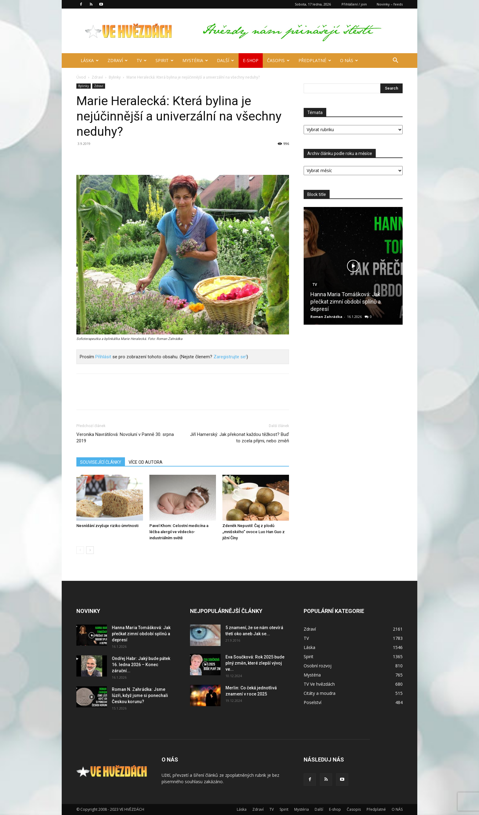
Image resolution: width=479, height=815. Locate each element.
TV (142, 60)
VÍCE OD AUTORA (146, 462)
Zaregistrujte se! (230, 357)
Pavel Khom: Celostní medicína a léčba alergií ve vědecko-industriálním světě (178, 531)
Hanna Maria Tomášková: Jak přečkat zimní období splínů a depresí (345, 301)
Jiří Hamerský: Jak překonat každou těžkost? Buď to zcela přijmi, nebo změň (239, 438)
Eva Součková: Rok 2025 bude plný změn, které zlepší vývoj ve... (254, 663)
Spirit (164, 60)
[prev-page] (80, 550)
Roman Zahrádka (326, 316)
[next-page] (90, 550)
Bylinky (115, 77)
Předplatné (314, 60)
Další (225, 60)
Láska (90, 60)
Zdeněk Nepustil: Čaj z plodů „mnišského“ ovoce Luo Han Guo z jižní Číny (253, 531)
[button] (395, 61)
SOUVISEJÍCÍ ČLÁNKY (100, 462)
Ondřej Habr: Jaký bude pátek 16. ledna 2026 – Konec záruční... (141, 664)
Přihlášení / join (354, 4)
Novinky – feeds (390, 4)
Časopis (278, 60)
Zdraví (118, 60)
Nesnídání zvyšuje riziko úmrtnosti (107, 525)
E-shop (250, 60)
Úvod (81, 77)
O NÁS (349, 60)
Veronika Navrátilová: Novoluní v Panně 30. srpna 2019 (125, 438)
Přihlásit (103, 357)
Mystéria (195, 60)
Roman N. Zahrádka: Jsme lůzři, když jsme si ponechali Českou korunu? (140, 695)
